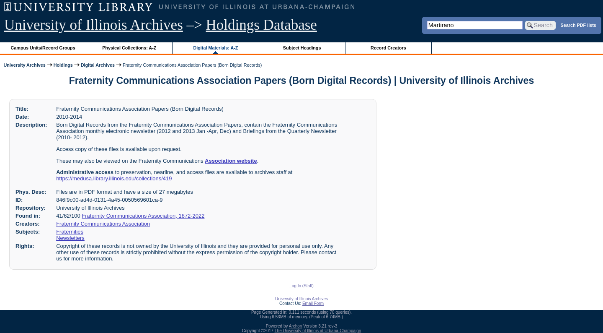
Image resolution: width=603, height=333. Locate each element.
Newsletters (70, 238)
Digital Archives (98, 65)
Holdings (63, 65)
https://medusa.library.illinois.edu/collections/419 (114, 178)
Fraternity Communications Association (103, 224)
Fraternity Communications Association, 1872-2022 (143, 216)
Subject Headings (302, 47)
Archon (295, 326)
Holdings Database (261, 25)
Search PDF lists (578, 24)
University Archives (24, 65)
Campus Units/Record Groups (43, 47)
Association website (231, 161)
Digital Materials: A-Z (215, 47)
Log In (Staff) (301, 286)
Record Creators (388, 47)
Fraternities (69, 232)
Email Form (313, 303)
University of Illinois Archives (93, 25)
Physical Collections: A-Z (129, 47)
